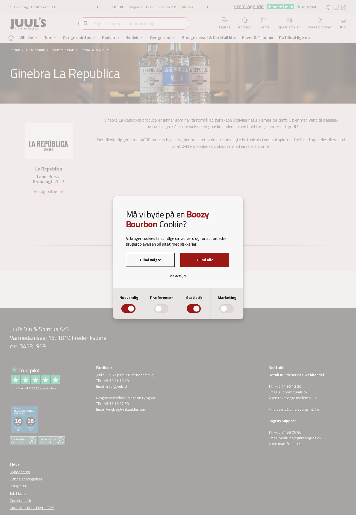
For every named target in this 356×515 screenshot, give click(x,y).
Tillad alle (204, 259)
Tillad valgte (150, 259)
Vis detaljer (178, 277)
